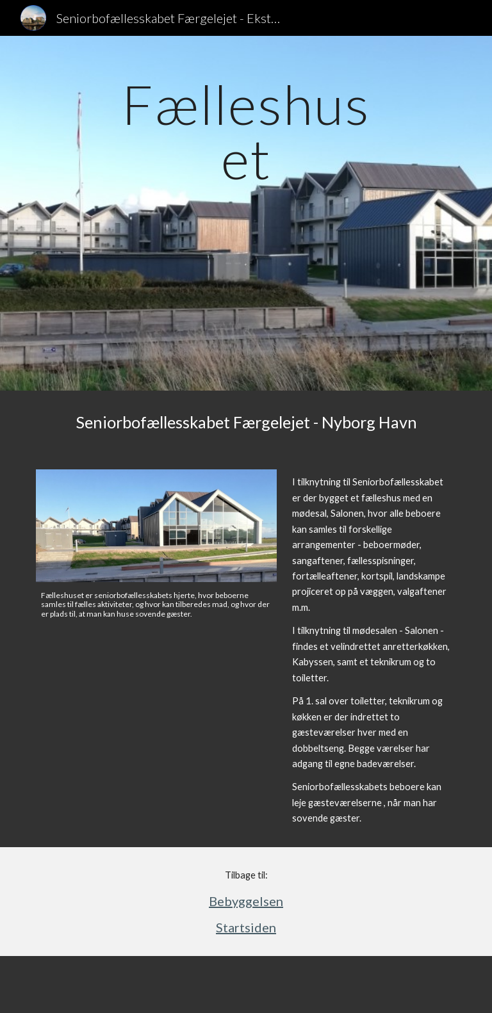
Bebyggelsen (246, 901)
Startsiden (246, 927)
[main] (246, 213)
